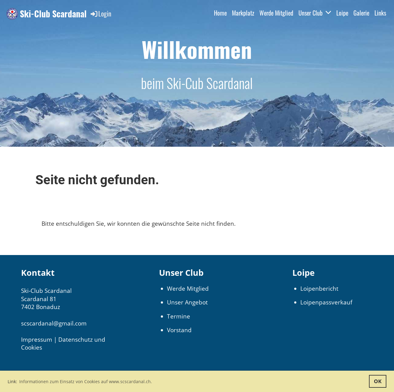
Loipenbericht (319, 289)
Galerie (361, 12)
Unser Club (314, 12)
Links (380, 12)
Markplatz (243, 12)
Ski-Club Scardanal (53, 14)
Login (100, 13)
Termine (178, 316)
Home (220, 12)
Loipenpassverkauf (326, 302)
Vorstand (179, 330)
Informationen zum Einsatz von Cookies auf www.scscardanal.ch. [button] (85, 381)
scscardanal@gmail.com (54, 323)
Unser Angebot (187, 302)
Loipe (342, 12)
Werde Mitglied (276, 12)
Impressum (36, 339)
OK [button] (377, 381)
